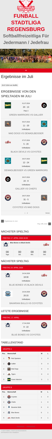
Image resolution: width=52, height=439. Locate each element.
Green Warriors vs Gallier (26, 115)
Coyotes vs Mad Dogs (26, 207)
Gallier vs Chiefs (26, 188)
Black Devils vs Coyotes (26, 152)
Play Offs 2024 (44, 224)
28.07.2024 (26, 196)
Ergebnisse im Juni (9, 221)
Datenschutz (31, 426)
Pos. (3, 353)
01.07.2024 (26, 103)
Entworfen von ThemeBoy (10, 432)
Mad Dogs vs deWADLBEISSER (26, 133)
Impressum (20, 426)
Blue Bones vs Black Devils (20, 243)
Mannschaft (11, 353)
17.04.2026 (26, 323)
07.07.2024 (26, 140)
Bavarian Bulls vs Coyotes (26, 303)
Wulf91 (15, 85)
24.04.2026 (26, 273)
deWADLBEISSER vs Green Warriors (26, 170)
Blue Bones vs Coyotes (26, 334)
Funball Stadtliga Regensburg (26, 22)
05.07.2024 (26, 122)
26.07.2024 (26, 159)
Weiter (47, 213)
